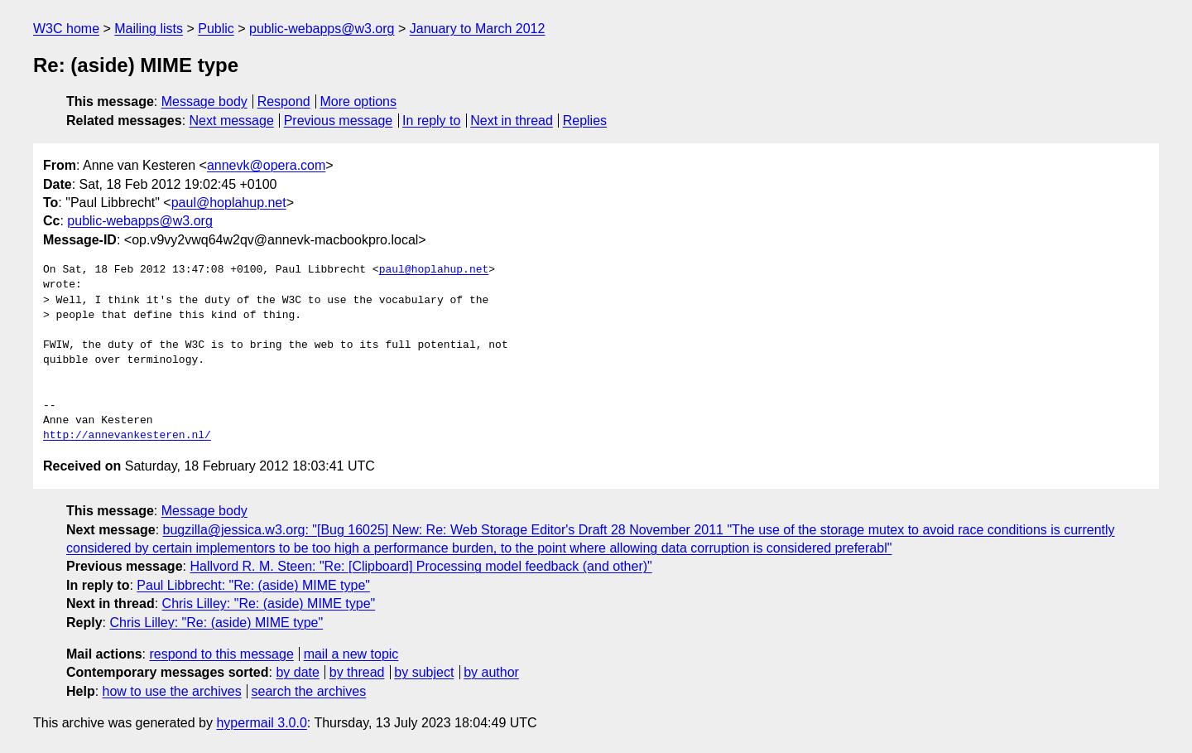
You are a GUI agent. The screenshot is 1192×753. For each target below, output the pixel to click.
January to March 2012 (478, 29)
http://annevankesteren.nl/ (127, 435)
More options (358, 101)
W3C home (66, 29)
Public (216, 29)
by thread (357, 672)
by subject (424, 672)
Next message (232, 120)
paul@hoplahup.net (228, 202)
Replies (585, 120)
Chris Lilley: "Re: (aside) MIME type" (269, 603)
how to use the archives (172, 691)
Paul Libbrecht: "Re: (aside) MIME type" (253, 585)
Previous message (338, 120)
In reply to (431, 120)
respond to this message (221, 654)
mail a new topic (351, 654)
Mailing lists (148, 29)
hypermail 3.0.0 (261, 723)
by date (297, 672)
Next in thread (511, 120)
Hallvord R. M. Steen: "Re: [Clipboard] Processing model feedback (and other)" (420, 566)
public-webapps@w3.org (321, 29)
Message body (204, 101)
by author (491, 672)
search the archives (309, 691)
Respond (283, 101)
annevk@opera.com (266, 165)
